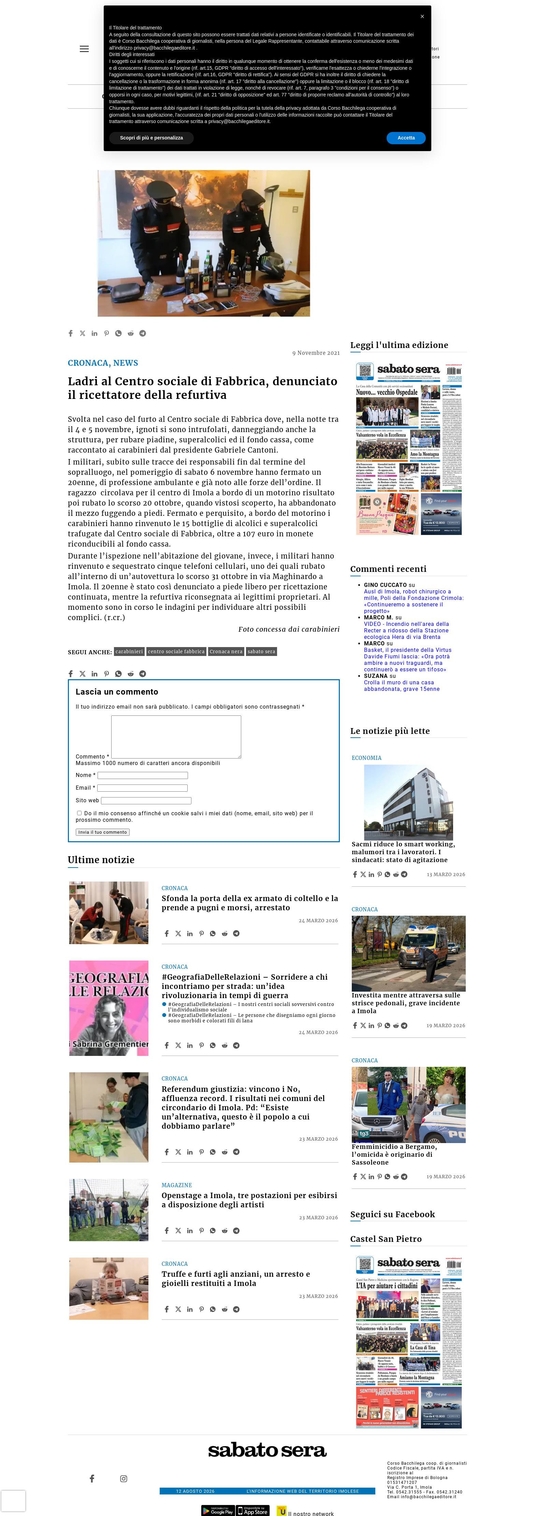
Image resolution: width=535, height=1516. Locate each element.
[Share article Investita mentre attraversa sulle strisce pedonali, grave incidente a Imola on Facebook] (356, 1025)
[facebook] (70, 333)
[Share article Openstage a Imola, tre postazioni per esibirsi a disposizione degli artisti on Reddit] (225, 1230)
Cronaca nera (226, 651)
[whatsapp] (118, 333)
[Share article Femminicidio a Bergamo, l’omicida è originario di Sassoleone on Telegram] (405, 1176)
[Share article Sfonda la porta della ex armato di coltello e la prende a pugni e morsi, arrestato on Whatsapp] (214, 933)
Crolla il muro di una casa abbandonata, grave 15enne (402, 685)
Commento (93, 756)
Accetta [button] (406, 137)
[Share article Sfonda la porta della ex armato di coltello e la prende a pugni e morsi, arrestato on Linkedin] (191, 933)
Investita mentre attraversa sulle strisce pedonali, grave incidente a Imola (406, 1003)
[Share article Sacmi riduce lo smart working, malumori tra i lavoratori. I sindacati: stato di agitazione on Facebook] (356, 874)
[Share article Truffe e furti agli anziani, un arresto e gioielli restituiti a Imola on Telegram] (237, 1309)
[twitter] (82, 333)
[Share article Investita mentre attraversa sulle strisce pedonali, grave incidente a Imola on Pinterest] (380, 1025)
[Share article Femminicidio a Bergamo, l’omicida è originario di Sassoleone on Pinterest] (380, 1176)
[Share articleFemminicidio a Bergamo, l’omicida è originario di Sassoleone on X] (364, 1176)
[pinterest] (106, 333)
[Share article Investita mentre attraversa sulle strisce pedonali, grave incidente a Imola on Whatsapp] (389, 1025)
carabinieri (129, 651)
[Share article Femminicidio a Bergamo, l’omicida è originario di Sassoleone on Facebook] (356, 1176)
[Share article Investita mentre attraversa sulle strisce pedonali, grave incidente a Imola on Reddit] (397, 1025)
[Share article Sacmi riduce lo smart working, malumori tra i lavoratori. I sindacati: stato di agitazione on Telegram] (405, 874)
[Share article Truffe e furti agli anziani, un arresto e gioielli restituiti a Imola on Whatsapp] (214, 1309)
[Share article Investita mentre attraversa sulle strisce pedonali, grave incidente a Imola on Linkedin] (372, 1025)
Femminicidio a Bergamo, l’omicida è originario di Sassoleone (394, 1154)
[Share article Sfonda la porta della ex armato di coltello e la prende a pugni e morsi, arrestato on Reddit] (225, 933)
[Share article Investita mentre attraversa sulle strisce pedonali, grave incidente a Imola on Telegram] (405, 1025)
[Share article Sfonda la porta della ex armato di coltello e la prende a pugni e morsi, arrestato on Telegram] (237, 933)
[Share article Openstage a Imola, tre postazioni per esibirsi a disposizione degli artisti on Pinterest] (202, 1230)
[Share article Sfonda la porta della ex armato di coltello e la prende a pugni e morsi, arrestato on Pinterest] (202, 933)
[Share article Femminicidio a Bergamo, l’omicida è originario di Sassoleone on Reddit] (397, 1176)
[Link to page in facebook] (92, 1479)
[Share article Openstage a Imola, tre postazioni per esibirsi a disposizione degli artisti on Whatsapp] (214, 1230)
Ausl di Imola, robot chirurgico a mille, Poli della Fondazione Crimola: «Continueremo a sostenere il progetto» (414, 601)
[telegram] (142, 333)
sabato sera (261, 651)
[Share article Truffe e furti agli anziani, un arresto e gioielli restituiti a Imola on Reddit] (225, 1309)
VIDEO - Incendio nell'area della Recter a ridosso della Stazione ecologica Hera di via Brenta (406, 630)
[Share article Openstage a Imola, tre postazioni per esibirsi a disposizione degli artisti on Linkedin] (191, 1230)
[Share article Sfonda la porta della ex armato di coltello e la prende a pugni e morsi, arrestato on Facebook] (167, 933)
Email (86, 787)
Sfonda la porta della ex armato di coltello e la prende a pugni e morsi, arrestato (250, 903)
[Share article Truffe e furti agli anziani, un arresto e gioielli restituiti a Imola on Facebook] (167, 1309)
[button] (422, 16)
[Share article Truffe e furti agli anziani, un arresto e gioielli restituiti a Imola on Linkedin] (191, 1309)
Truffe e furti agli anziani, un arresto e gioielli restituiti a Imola (236, 1279)
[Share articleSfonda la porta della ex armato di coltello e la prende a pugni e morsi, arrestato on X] (179, 933)
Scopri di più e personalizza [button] (151, 137)
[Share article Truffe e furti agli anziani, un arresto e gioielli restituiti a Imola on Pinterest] (202, 1309)
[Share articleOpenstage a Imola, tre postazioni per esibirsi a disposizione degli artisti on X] (179, 1230)
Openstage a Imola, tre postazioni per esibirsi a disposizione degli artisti (249, 1200)
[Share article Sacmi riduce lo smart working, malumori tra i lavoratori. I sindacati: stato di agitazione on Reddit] (397, 874)
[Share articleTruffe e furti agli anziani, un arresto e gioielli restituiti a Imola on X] (179, 1309)
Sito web (87, 800)
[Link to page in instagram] (123, 1479)
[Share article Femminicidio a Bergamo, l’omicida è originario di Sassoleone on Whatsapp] (389, 1176)
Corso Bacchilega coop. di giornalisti (427, 1463)
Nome (86, 775)
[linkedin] (94, 333)
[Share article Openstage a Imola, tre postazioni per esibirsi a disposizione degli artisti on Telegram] (237, 1230)
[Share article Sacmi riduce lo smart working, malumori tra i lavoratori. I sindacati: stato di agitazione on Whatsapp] (389, 874)
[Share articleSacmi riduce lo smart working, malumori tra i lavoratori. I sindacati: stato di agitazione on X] (364, 874)
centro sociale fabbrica (176, 651)
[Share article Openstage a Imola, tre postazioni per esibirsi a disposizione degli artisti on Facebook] (167, 1230)
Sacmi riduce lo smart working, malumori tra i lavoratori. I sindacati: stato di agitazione (404, 852)
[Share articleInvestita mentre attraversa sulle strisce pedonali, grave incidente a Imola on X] (364, 1025)
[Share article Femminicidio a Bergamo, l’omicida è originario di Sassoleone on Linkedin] (372, 1176)
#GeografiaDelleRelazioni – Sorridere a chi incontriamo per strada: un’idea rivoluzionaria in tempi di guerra (245, 986)
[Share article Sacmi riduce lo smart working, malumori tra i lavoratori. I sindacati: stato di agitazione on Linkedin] (372, 874)
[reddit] (130, 333)
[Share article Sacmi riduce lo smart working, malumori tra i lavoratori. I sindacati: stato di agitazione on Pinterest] (380, 874)
